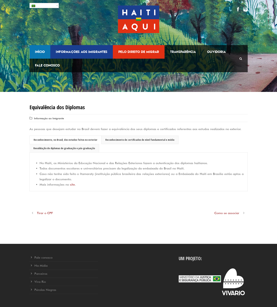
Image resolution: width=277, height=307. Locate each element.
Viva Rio (40, 282)
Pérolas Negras (45, 290)
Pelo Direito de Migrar (138, 52)
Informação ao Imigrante (49, 118)
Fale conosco (47, 65)
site (72, 184)
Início (40, 52)
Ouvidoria (216, 52)
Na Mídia (41, 265)
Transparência (183, 52)
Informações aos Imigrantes (81, 52)
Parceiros (40, 274)
